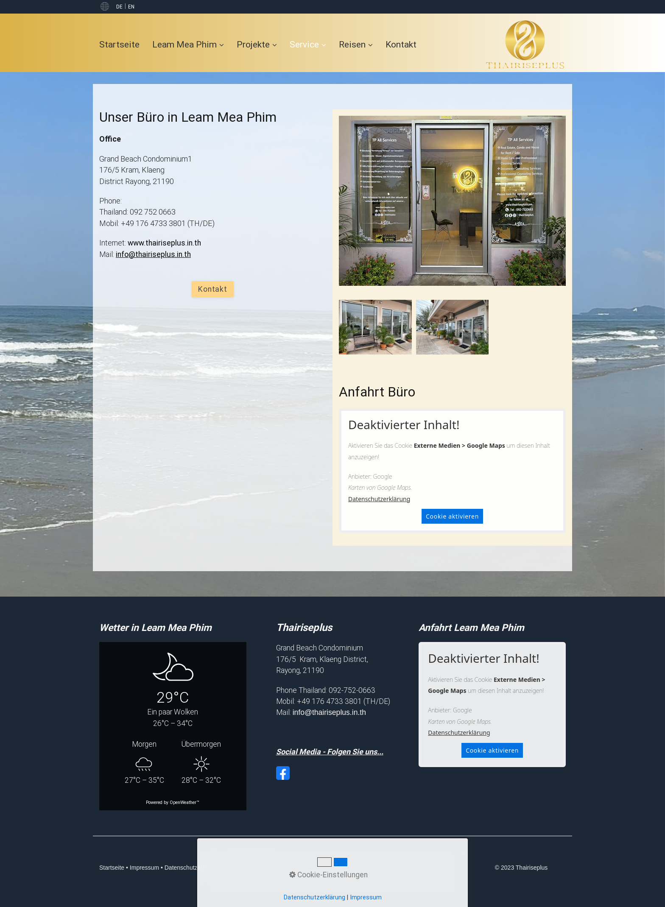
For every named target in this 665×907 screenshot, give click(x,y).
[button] (213, 289)
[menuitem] (122, 44)
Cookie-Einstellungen (256, 867)
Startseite (119, 44)
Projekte (257, 44)
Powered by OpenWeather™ (172, 802)
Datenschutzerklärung (379, 499)
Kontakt (401, 44)
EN (131, 7)
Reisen (356, 44)
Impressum (144, 867)
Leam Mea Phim (188, 44)
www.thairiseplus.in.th (164, 243)
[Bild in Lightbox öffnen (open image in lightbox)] (375, 327)
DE (119, 7)
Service (308, 44)
